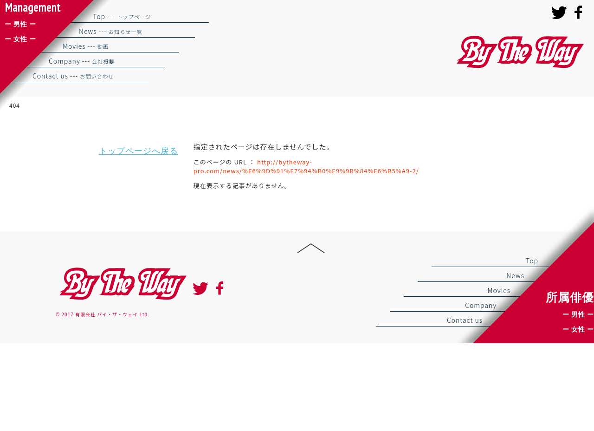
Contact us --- (73, 75)
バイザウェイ (519, 52)
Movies (498, 290)
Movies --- (86, 46)
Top (532, 260)
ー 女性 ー (578, 329)
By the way (121, 284)
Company (481, 305)
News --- (110, 31)
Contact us (465, 320)
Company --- (82, 60)
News (515, 275)
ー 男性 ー (578, 314)
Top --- (122, 16)
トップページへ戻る (138, 150)
